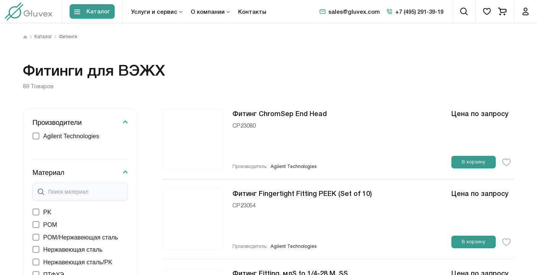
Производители (57, 122)
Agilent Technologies (293, 166)
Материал (48, 172)
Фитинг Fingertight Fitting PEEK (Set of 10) (302, 193)
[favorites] (487, 11)
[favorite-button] (506, 162)
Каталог (43, 37)
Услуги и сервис (154, 11)
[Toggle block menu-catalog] (92, 11)
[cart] (502, 11)
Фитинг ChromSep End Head (279, 113)
